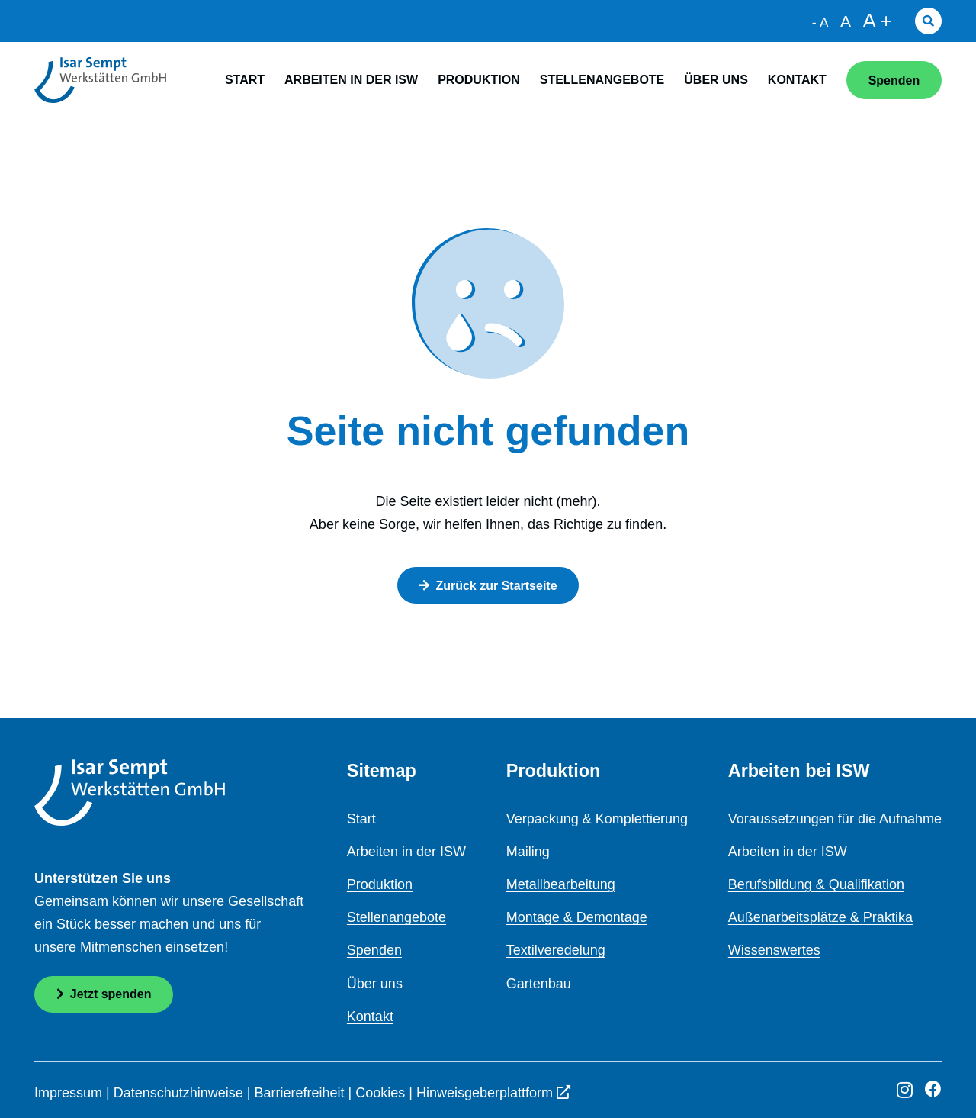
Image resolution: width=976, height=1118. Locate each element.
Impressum (68, 1092)
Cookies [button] (380, 1092)
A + (876, 20)
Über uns (375, 983)
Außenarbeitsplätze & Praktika (820, 917)
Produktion (380, 884)
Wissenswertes (774, 950)
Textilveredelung (555, 950)
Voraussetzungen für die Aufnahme (835, 818)
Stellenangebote (396, 917)
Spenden (374, 950)
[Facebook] (933, 1089)
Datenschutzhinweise (178, 1092)
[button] (928, 21)
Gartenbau (538, 983)
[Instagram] (905, 1090)
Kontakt (370, 1016)
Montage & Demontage (576, 917)
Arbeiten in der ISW (406, 851)
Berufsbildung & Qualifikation (816, 884)
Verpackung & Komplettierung (597, 818)
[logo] (100, 80)
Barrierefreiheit (300, 1092)
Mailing (528, 851)
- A (820, 23)
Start (361, 818)
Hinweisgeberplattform (493, 1092)
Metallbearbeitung (560, 884)
